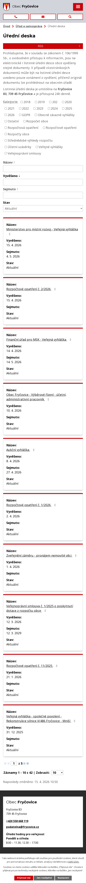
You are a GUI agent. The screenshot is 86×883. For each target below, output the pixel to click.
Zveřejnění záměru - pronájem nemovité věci (42, 555)
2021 (11, 108)
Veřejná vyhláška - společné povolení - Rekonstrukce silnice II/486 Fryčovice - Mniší (41, 718)
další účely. (73, 861)
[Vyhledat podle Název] (43, 168)
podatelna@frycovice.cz (22, 827)
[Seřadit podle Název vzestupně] (14, 161)
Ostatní (13, 121)
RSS (59, 46)
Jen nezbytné (44, 878)
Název (8, 162)
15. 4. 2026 (13, 245)
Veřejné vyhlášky (51, 147)
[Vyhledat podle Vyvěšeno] (43, 182)
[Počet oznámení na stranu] (57, 772)
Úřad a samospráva (29, 26)
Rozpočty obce (18, 134)
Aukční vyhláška (21, 450)
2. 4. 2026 (13, 516)
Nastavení (63, 878)
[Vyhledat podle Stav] (43, 208)
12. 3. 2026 (13, 622)
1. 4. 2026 (13, 567)
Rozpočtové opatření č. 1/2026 (31, 505)
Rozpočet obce (37, 121)
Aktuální (12, 267)
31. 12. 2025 (14, 732)
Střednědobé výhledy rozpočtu (30, 140)
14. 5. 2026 (13, 362)
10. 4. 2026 (13, 410)
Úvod (6, 26)
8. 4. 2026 (13, 461)
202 (54, 102)
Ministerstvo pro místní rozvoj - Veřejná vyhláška (42, 231)
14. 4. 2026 (13, 351)
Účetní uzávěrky (19, 147)
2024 (54, 108)
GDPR (26, 115)
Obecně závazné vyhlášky (56, 115)
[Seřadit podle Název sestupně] (14, 163)
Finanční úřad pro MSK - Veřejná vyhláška (39, 339)
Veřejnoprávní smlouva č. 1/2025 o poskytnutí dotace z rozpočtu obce (39, 608)
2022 (25, 108)
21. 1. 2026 (13, 677)
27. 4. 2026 (13, 472)
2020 (68, 102)
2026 (11, 115)
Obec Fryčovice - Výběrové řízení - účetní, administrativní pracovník (36, 397)
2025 (68, 108)
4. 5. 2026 (13, 256)
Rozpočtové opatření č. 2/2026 (31, 289)
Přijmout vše (23, 878)
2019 (41, 102)
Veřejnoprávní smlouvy (24, 153)
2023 (39, 108)
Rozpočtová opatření (23, 128)
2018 (27, 102)
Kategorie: (10, 102)
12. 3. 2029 (13, 633)
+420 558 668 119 (17, 821)
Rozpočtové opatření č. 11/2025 (32, 666)
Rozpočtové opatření (61, 128)
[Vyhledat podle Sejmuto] (43, 195)
